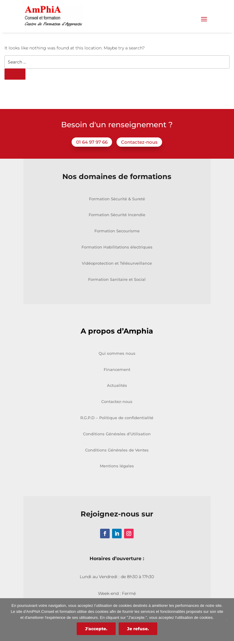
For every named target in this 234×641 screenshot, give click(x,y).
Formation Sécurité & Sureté (117, 214)
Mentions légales (117, 481)
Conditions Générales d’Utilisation (117, 449)
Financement (117, 385)
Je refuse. (138, 628)
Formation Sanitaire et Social (117, 295)
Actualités (117, 401)
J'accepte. (96, 628)
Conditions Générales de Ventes (117, 465)
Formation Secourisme (117, 246)
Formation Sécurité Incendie (117, 230)
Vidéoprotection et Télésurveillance (117, 278)
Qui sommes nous (117, 368)
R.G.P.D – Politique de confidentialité (116, 433)
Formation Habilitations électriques (117, 262)
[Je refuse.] (227, 620)
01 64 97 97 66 (92, 157)
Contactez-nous (139, 157)
